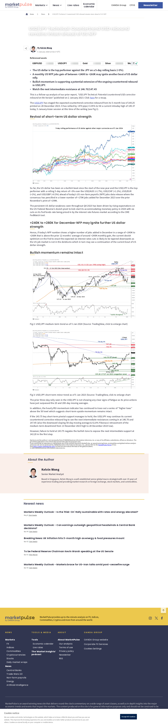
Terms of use (66, 647)
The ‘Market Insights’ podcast (44, 653)
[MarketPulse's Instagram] (150, 618)
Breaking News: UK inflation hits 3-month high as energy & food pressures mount (74, 538)
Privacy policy (66, 651)
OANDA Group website (96, 639)
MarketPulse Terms (104, 445)
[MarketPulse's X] (156, 618)
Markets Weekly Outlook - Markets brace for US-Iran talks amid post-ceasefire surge (77, 564)
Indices (10, 647)
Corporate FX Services (96, 644)
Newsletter (65, 654)
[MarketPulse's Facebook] (162, 618)
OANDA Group (118, 5)
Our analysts (65, 643)
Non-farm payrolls (16, 677)
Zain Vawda (33, 515)
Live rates (73, 5)
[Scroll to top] (163, 610)
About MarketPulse (69, 639)
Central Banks (14, 670)
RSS (61, 658)
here (92, 97)
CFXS (132, 5)
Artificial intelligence (17, 685)
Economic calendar (89, 5)
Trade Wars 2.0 (15, 673)
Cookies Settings (93, 648)
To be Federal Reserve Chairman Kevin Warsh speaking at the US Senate (68, 551)
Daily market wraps (17, 662)
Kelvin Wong (46, 47)
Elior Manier (33, 555)
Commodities (14, 651)
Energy (10, 681)
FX (8, 643)
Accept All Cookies (128, 717)
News (56, 5)
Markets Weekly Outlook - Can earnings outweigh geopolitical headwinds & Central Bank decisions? (79, 526)
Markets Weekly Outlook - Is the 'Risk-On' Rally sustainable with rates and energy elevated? (81, 512)
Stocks (10, 658)
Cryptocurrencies (16, 654)
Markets (40, 5)
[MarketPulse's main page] (31, 14)
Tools (35, 639)
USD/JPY (38, 102)
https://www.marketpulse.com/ (44, 446)
